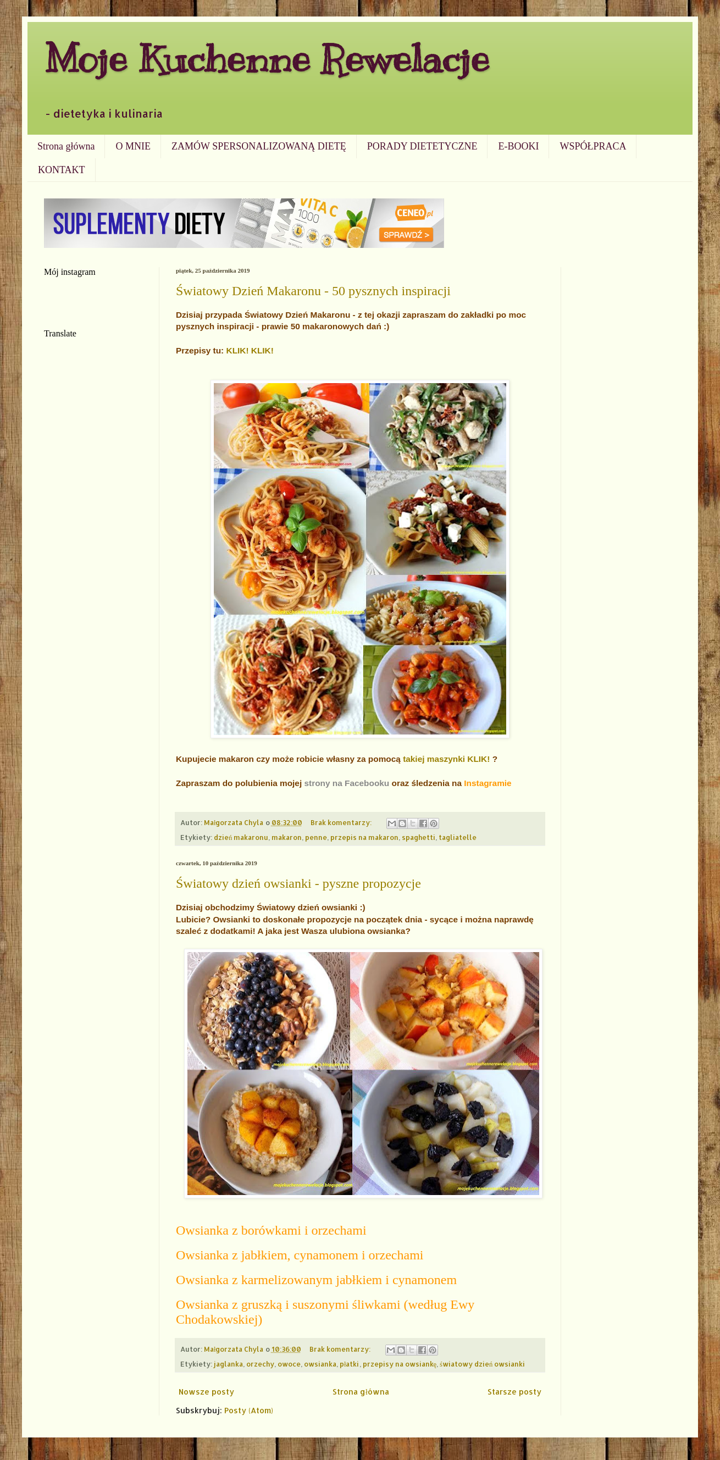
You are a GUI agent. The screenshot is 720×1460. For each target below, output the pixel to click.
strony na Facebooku (346, 783)
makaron (287, 837)
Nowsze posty (206, 1391)
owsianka (320, 1363)
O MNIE (133, 146)
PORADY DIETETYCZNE (422, 146)
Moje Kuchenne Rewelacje (266, 58)
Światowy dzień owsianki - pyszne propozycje (298, 883)
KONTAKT (61, 169)
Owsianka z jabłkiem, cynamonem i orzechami (300, 1255)
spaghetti (418, 837)
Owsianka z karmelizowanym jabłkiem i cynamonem (316, 1280)
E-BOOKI (518, 146)
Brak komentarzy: (342, 822)
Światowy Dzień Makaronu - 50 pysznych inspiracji (313, 291)
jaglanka (228, 1363)
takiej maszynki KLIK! (446, 759)
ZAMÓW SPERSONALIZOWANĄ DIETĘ (258, 146)
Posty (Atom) (248, 1410)
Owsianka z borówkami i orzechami (271, 1230)
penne (316, 837)
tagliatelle (458, 837)
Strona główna (66, 146)
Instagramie (487, 783)
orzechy (260, 1363)
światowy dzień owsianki (482, 1363)
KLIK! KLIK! (250, 350)
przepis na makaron (364, 837)
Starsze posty (514, 1391)
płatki (349, 1363)
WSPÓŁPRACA (593, 146)
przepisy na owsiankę (400, 1363)
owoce (289, 1363)
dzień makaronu (241, 837)
